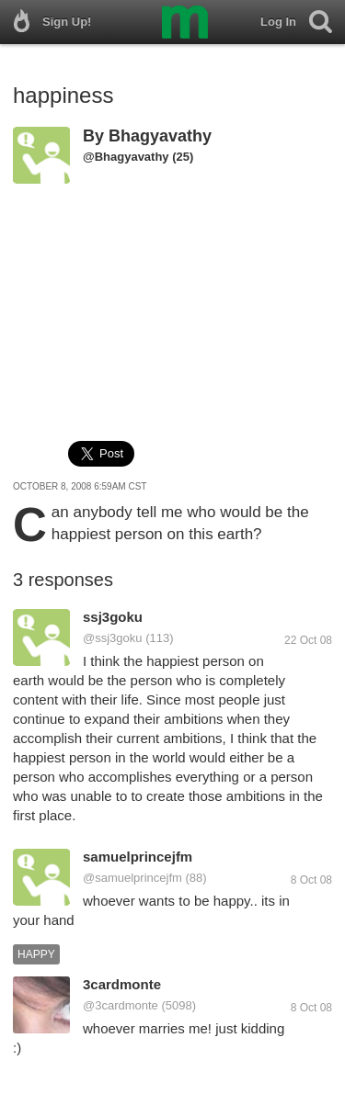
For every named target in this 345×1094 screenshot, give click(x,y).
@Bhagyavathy (126, 157)
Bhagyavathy (160, 136)
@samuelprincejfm (132, 878)
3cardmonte (122, 984)
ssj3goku (113, 617)
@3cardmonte (120, 1005)
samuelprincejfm (137, 856)
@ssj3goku (113, 638)
